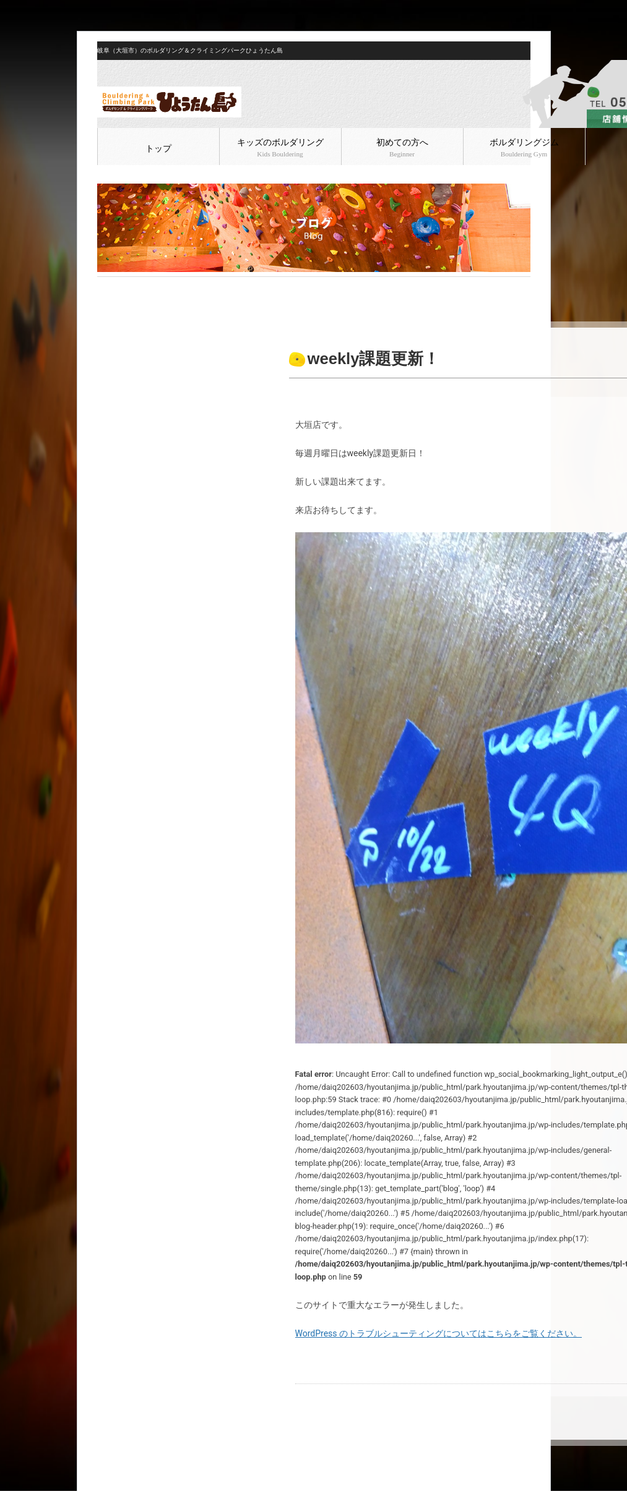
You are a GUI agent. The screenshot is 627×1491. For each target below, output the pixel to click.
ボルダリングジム (524, 148)
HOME (107, 286)
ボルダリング (176, 286)
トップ (158, 148)
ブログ (135, 286)
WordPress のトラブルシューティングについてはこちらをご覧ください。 (438, 1333)
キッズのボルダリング (280, 148)
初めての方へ (402, 148)
